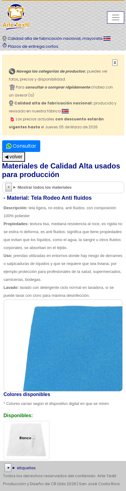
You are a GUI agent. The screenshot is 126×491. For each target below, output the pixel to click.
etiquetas (26, 468)
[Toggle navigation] (115, 17)
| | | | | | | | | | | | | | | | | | (63, 468)
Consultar (21, 145)
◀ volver (14, 156)
